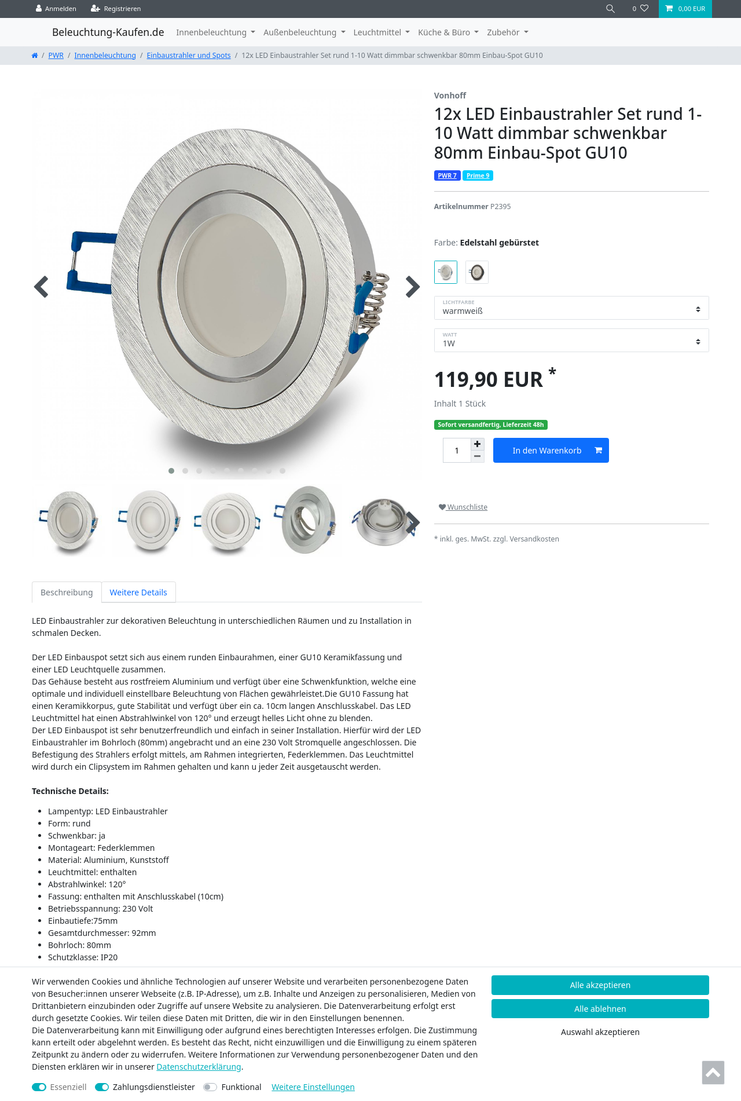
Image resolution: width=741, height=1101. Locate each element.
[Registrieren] (116, 9)
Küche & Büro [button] (445, 32)
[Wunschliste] (640, 9)
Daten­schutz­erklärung (198, 1066)
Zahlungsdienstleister (154, 1086)
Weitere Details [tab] (138, 592)
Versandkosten (534, 539)
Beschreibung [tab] (67, 592)
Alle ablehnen (600, 1008)
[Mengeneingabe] (457, 450)
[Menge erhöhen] (478, 444)
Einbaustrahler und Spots (189, 55)
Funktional (241, 1086)
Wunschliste (463, 507)
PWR (56, 55)
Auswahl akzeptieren (600, 1031)
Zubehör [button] (504, 32)
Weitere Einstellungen (313, 1086)
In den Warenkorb (557, 450)
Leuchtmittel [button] (378, 32)
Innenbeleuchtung (105, 55)
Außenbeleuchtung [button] (301, 32)
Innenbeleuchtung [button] (213, 32)
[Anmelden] (56, 9)
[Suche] (610, 9)
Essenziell (68, 1086)
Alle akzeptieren (600, 984)
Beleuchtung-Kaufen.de (108, 32)
